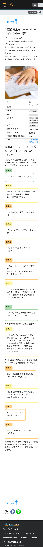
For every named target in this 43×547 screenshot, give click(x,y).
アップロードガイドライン (12, 533)
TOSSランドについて (10, 529)
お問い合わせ (30, 533)
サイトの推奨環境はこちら (12, 542)
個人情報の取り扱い (10, 538)
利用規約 (24, 538)
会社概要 (34, 538)
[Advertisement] (21, 475)
